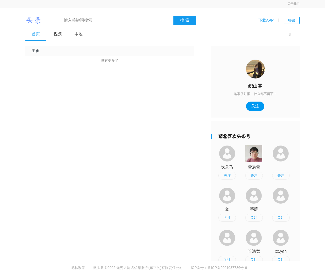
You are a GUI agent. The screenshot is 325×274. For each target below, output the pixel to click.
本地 (78, 34)
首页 (36, 34)
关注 (255, 106)
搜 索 (184, 20)
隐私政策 (78, 268)
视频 (58, 34)
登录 (292, 20)
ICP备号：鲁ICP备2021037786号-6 (219, 268)
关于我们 (293, 4)
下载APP (266, 20)
